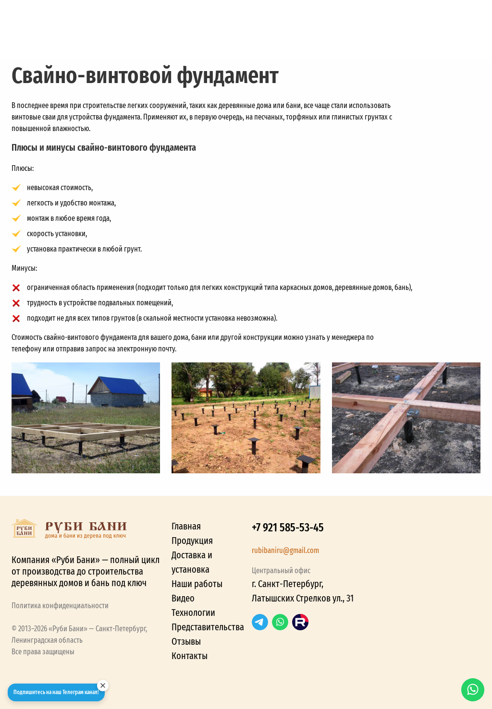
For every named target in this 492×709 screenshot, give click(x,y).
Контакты (190, 655)
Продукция (192, 540)
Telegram (260, 622)
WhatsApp (280, 622)
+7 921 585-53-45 (288, 527)
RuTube (300, 622)
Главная (186, 526)
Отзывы (186, 641)
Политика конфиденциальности (60, 605)
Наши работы (197, 583)
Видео (183, 598)
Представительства (208, 627)
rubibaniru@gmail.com (285, 550)
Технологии (193, 612)
